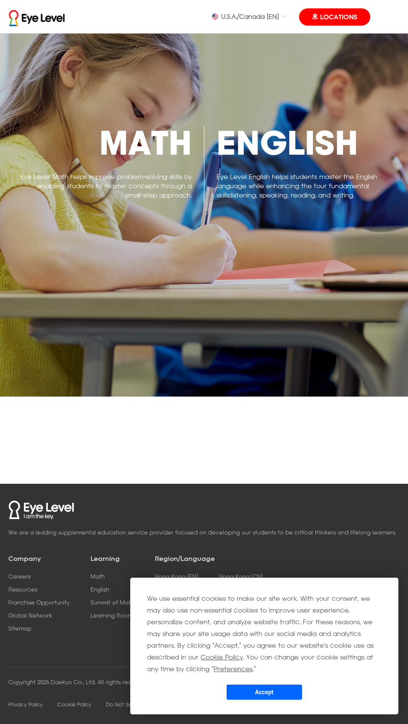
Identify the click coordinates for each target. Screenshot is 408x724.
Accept (264, 692)
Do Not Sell (120, 704)
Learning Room (111, 615)
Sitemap (19, 628)
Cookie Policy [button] (222, 657)
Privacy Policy (25, 704)
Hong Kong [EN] (176, 576)
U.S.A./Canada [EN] (245, 16)
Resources (22, 589)
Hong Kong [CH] (241, 576)
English (99, 589)
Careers (19, 576)
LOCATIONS (338, 17)
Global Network (30, 615)
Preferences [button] (233, 668)
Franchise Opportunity (39, 602)
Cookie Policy (74, 704)
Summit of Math (112, 602)
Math (97, 576)
